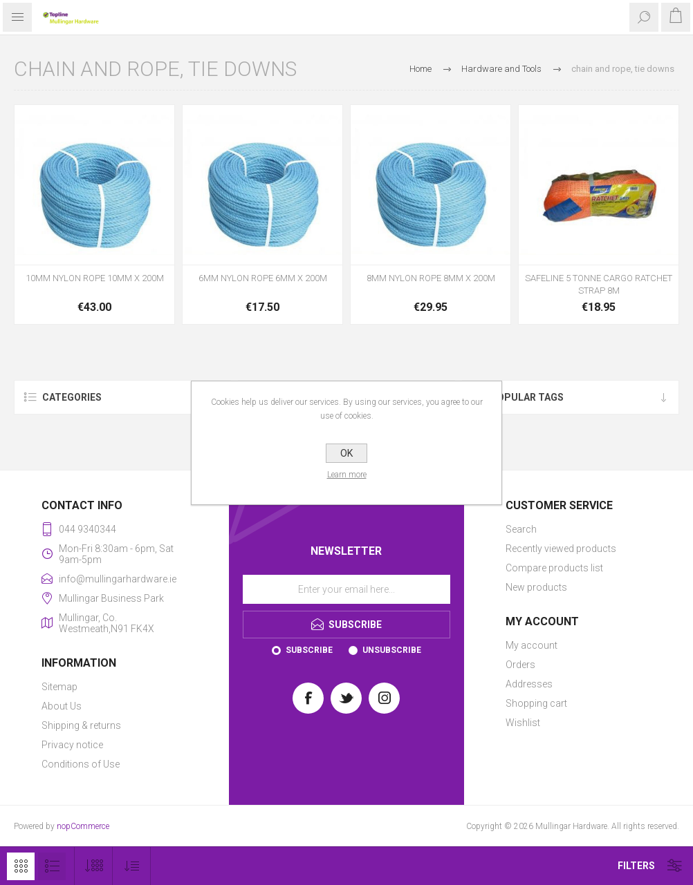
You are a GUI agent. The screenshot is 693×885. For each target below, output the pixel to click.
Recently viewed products (561, 548)
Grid (21, 866)
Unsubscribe (391, 650)
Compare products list (554, 567)
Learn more (347, 474)
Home (420, 69)
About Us (61, 706)
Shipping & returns (81, 725)
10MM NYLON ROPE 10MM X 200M (95, 278)
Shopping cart (536, 703)
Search (521, 529)
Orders (520, 664)
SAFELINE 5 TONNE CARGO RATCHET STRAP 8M (598, 284)
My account (531, 645)
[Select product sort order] (132, 866)
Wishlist (523, 722)
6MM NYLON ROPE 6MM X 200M (262, 278)
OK (346, 453)
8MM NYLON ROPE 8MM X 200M (431, 278)
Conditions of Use (80, 764)
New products (536, 587)
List (52, 866)
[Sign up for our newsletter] (346, 589)
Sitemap (59, 686)
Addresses (529, 683)
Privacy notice (72, 744)
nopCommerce (83, 826)
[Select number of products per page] (94, 866)
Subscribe (309, 650)
